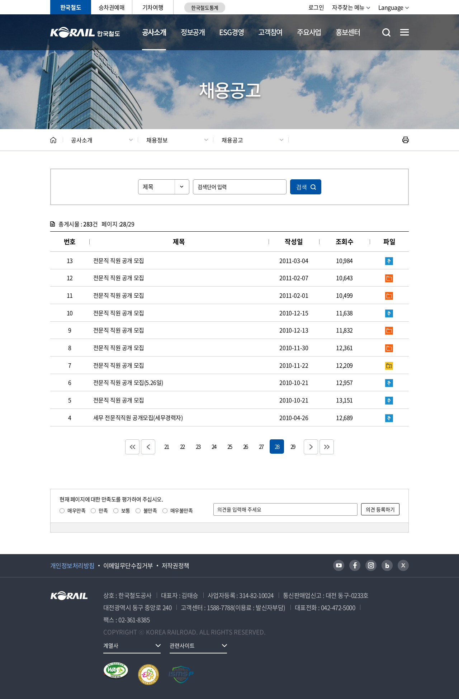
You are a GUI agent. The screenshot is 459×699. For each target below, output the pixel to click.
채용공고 (232, 140)
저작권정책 (175, 565)
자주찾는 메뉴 (348, 7)
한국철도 (70, 7)
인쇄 (405, 140)
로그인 (316, 7)
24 (214, 446)
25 (229, 446)
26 (245, 446)
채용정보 (157, 140)
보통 (125, 510)
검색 (301, 187)
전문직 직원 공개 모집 (118, 260)
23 (198, 446)
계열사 (110, 646)
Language (390, 7)
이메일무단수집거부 (128, 565)
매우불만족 (181, 510)
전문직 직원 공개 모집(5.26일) (128, 382)
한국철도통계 (204, 7)
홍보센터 (348, 32)
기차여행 (152, 7)
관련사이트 (182, 646)
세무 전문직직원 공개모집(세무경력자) (138, 417)
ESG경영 (231, 32)
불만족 (150, 510)
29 (292, 446)
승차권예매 (112, 7)
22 (182, 446)
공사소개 (154, 32)
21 (166, 446)
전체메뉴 (404, 32)
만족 (103, 510)
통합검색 (386, 32)
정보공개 (193, 32)
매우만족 (76, 510)
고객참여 (270, 32)
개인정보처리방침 (72, 565)
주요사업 (309, 32)
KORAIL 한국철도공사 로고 (85, 32)
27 (261, 446)
